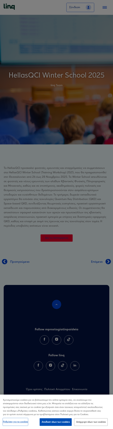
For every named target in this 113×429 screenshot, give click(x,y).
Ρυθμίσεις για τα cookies (15, 423)
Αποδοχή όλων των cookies (56, 423)
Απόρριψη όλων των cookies (91, 423)
